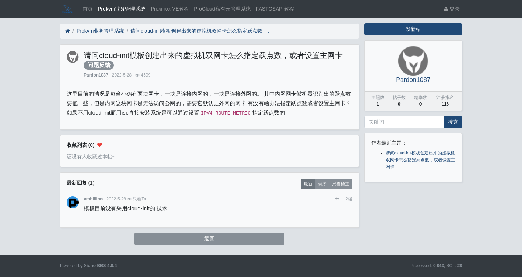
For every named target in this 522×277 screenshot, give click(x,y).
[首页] (67, 31)
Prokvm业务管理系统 (121, 9)
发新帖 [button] (413, 29)
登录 (452, 9)
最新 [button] (308, 183)
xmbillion (93, 199)
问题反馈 (99, 65)
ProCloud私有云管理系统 (222, 9)
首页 (88, 9)
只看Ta (139, 199)
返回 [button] (209, 238)
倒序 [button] (322, 183)
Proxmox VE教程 (169, 9)
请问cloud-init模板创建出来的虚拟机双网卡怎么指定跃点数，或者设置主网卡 (203, 31)
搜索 (453, 122)
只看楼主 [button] (340, 183)
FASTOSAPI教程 (275, 9)
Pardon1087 (96, 75)
